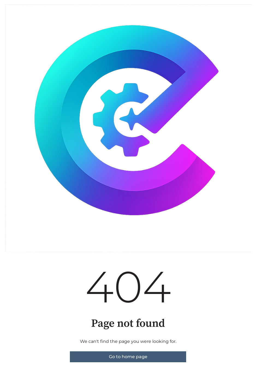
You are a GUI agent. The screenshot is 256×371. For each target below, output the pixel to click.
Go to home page (128, 356)
